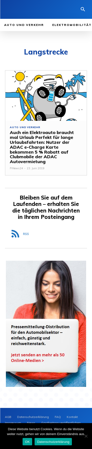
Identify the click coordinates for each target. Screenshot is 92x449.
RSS (26, 234)
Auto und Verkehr (25, 127)
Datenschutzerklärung (53, 442)
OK (27, 442)
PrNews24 (16, 168)
